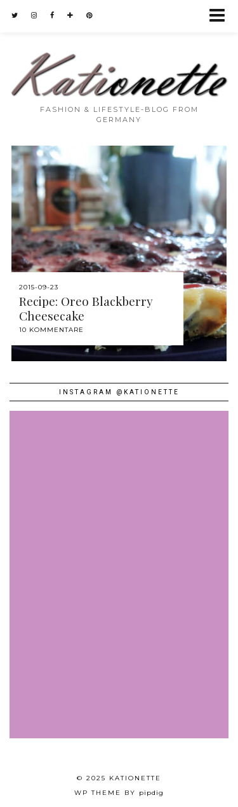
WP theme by (119, 793)
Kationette (135, 778)
